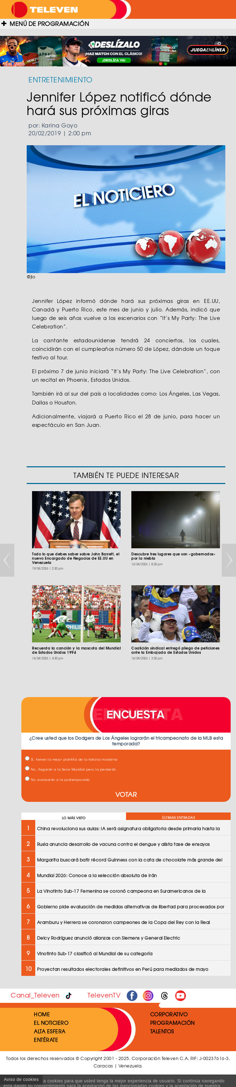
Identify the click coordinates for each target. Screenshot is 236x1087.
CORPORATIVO (169, 1014)
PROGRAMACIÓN (172, 1022)
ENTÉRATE (46, 1039)
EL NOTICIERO (51, 1022)
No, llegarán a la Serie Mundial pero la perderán (70, 769)
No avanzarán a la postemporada (57, 779)
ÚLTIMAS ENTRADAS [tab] (178, 817)
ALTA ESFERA (49, 1031)
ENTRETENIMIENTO (60, 79)
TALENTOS (162, 1031)
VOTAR (126, 794)
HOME (42, 1014)
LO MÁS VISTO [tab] (74, 818)
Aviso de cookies (21, 1079)
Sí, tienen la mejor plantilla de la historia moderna (71, 759)
